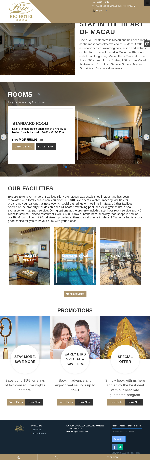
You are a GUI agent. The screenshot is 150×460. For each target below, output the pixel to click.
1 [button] (66, 167)
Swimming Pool (75, 256)
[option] (75, 135)
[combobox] (102, 11)
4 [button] (77, 167)
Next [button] (146, 137)
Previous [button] (3, 137)
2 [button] (70, 167)
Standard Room (30, 123)
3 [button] (73, 167)
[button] (103, 256)
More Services (75, 294)
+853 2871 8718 (75, 429)
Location (37, 430)
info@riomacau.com (79, 432)
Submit (118, 439)
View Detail (23, 146)
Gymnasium (120, 256)
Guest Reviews (39, 433)
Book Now (46, 146)
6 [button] (84, 167)
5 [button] (80, 167)
